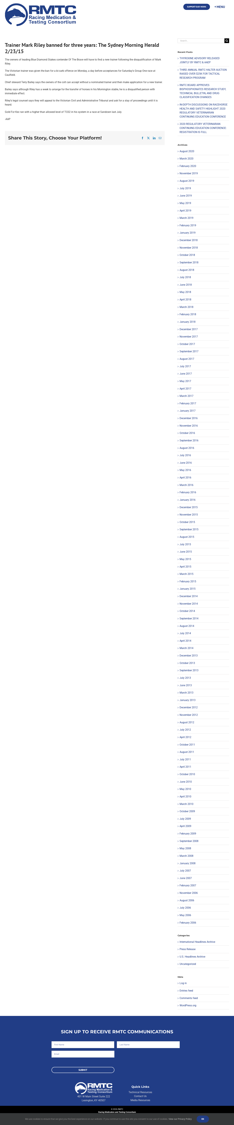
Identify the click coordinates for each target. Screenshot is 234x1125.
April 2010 (185, 796)
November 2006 (189, 892)
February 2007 (188, 885)
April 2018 (185, 299)
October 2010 (187, 774)
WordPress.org (188, 1005)
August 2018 (187, 269)
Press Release (187, 949)
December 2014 (189, 596)
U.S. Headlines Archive (192, 956)
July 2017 (185, 366)
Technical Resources (140, 1092)
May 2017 (185, 381)
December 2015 (189, 507)
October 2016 (187, 433)
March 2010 (186, 804)
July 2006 (185, 907)
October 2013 (187, 663)
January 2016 (187, 499)
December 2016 (189, 418)
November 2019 (189, 173)
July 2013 (185, 677)
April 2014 (185, 640)
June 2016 (186, 462)
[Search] (226, 40)
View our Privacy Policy (180, 1119)
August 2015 (187, 536)
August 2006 (187, 900)
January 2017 (187, 410)
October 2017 (187, 344)
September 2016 (189, 440)
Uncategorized (188, 964)
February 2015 (188, 581)
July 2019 (185, 188)
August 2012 (187, 722)
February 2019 (188, 225)
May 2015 (185, 559)
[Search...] (201, 40)
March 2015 (186, 574)
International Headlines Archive (197, 941)
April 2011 (185, 766)
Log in (183, 983)
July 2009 (185, 818)
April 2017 (185, 388)
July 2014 (185, 633)
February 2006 (188, 922)
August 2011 (187, 752)
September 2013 (189, 670)
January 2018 (187, 321)
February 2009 (188, 833)
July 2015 (185, 544)
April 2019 (185, 210)
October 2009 (187, 811)
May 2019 (185, 203)
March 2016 (186, 485)
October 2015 (187, 522)
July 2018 (185, 277)
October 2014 (187, 611)
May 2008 (185, 848)
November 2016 (189, 425)
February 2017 (188, 403)
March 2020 (186, 158)
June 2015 (186, 551)
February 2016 (188, 492)
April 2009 (185, 826)
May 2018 (185, 292)
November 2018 (189, 247)
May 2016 (185, 470)
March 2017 (186, 395)
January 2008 (187, 863)
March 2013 (186, 692)
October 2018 (187, 255)
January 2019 (187, 232)
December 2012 (189, 707)
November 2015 (189, 514)
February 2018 (188, 314)
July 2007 (185, 870)
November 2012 (189, 714)
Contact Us (140, 1096)
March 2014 (186, 648)
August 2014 (187, 626)
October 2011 (187, 744)
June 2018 (186, 284)
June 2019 (186, 195)
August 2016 (187, 448)
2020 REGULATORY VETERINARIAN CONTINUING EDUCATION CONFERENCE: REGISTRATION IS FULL (203, 127)
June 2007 (186, 878)
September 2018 (189, 262)
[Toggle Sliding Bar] (219, 7)
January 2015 (187, 588)
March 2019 (186, 217)
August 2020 (187, 151)
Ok (202, 1119)
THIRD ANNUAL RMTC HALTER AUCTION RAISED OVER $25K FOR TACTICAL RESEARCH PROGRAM (203, 73)
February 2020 (188, 166)
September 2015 (189, 529)
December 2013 (189, 655)
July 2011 (185, 759)
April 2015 (185, 566)
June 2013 (186, 685)
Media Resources (140, 1100)
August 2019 (187, 180)
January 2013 (187, 700)
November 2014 (189, 603)
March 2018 (186, 307)
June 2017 (186, 373)
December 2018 (189, 240)
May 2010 (185, 789)
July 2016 (185, 455)
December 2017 (189, 329)
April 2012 (185, 737)
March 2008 (186, 855)
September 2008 (189, 841)
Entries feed (186, 990)
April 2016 (185, 477)
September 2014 (189, 618)
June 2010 (186, 781)
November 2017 (189, 336)
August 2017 (187, 358)
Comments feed (189, 998)
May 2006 (185, 915)
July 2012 (185, 729)
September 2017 (189, 351)
